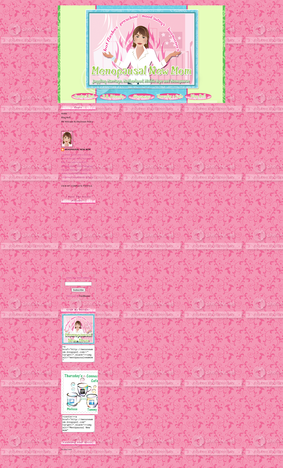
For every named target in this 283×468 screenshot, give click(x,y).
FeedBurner (84, 296)
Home (64, 113)
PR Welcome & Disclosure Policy (77, 121)
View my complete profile (76, 186)
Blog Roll (65, 117)
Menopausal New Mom (78, 150)
